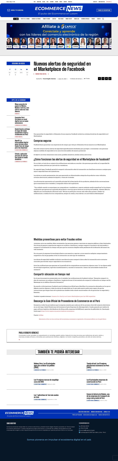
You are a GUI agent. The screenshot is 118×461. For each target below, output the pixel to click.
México (17, 113)
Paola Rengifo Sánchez (49, 78)
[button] (103, 19)
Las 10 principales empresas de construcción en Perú (97, 381)
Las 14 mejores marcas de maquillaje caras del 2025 (46, 381)
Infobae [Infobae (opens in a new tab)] (41, 315)
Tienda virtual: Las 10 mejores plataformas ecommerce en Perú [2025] (98, 365)
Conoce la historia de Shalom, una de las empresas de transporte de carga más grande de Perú (98, 396)
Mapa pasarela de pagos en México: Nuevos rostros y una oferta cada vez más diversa (22, 107)
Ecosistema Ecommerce (21, 150)
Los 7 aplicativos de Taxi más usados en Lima (46, 396)
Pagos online (18, 136)
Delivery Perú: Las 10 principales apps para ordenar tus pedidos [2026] (44, 365)
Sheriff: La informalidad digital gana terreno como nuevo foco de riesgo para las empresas (22, 144)
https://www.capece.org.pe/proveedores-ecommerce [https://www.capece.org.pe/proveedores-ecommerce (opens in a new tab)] (57, 311)
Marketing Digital (41, 74)
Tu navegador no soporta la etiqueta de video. (59, 36)
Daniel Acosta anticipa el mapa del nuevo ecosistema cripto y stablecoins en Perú (22, 132)
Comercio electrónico (21, 125)
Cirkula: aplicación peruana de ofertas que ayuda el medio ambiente (21, 156)
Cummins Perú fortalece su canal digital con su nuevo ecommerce (21, 120)
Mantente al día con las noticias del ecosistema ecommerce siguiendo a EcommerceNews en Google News (72, 319)
